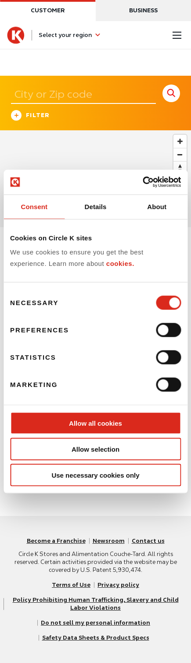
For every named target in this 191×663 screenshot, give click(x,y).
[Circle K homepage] (16, 35)
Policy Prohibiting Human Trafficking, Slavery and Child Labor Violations (96, 604)
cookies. (120, 263)
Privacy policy (118, 585)
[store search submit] (171, 93)
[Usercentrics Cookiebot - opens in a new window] (142, 182)
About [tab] (156, 206)
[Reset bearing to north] (180, 167)
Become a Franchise (56, 541)
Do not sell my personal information (95, 622)
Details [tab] (96, 206)
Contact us (148, 541)
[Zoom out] (180, 154)
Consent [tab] (34, 206)
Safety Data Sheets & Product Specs (95, 637)
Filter (30, 116)
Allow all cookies (95, 423)
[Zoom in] (180, 141)
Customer (48, 10)
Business (143, 10)
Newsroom (109, 541)
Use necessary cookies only (95, 475)
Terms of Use (71, 585)
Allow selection (95, 449)
